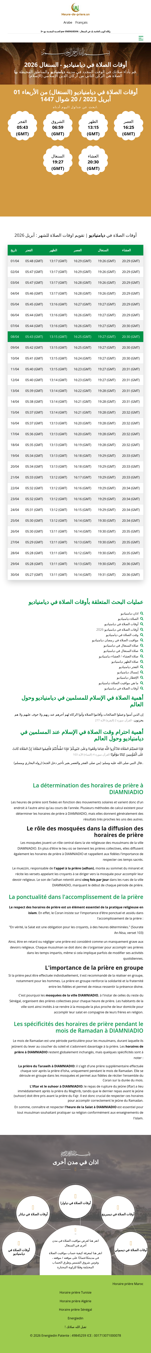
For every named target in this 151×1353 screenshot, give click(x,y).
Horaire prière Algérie (75, 1301)
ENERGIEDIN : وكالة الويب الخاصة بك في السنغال (87, 31)
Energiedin (75, 1318)
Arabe (68, 22)
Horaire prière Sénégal (75, 1309)
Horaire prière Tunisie (76, 1292)
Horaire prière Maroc (127, 1284)
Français (81, 22)
